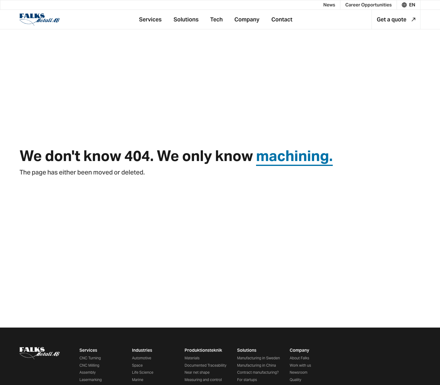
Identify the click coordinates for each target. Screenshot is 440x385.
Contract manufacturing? (258, 372)
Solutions (246, 350)
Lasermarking (90, 379)
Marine (137, 379)
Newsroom (298, 372)
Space (137, 365)
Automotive (141, 358)
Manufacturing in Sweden (258, 358)
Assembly (87, 372)
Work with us (300, 365)
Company (299, 350)
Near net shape (197, 372)
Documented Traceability (205, 365)
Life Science (142, 372)
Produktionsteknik (203, 350)
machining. (294, 155)
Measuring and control (203, 379)
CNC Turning (90, 358)
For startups (247, 379)
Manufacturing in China (256, 365)
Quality (295, 379)
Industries (142, 350)
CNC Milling (89, 365)
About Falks (299, 358)
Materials (192, 358)
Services (88, 350)
